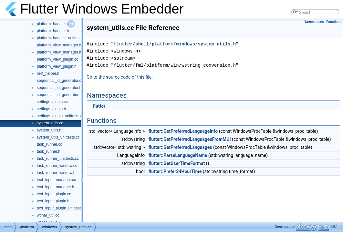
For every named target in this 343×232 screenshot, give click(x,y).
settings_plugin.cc (52, 102)
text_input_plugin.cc (54, 194)
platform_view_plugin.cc (57, 59)
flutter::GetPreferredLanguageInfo (183, 131)
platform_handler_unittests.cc (62, 38)
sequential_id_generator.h (59, 87)
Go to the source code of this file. (120, 77)
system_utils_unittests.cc (58, 137)
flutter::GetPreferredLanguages (180, 147)
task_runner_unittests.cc (58, 158)
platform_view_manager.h (59, 52)
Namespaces (314, 22)
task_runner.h (48, 151)
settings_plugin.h (51, 109)
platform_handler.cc (54, 24)
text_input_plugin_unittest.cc (61, 208)
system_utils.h (49, 130)
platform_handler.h (53, 31)
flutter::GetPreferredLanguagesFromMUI (190, 139)
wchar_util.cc (48, 215)
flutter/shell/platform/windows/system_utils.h (175, 44)
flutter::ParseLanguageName (178, 155)
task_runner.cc (49, 144)
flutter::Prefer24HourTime (175, 171)
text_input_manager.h (55, 187)
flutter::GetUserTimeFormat (177, 163)
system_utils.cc (50, 123)
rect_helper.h (48, 73)
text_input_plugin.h (53, 201)
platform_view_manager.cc (60, 45)
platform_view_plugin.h (57, 66)
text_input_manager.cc (56, 180)
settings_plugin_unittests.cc (60, 116)
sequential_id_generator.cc (60, 80)
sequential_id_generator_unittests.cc (68, 94)
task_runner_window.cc (57, 165)
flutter (99, 106)
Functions (333, 22)
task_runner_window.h (56, 172)
